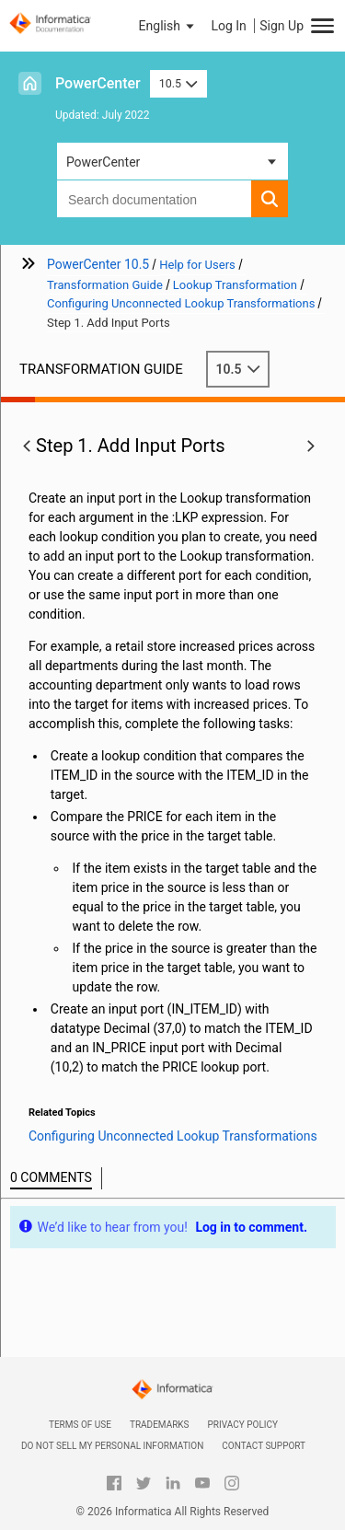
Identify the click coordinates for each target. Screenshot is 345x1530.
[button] (168, 26)
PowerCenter (98, 83)
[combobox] (154, 198)
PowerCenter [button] (103, 162)
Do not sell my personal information (112, 1446)
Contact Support (263, 1446)
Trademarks (160, 1425)
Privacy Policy (243, 1425)
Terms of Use (80, 1425)
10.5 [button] (178, 83)
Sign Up (281, 25)
